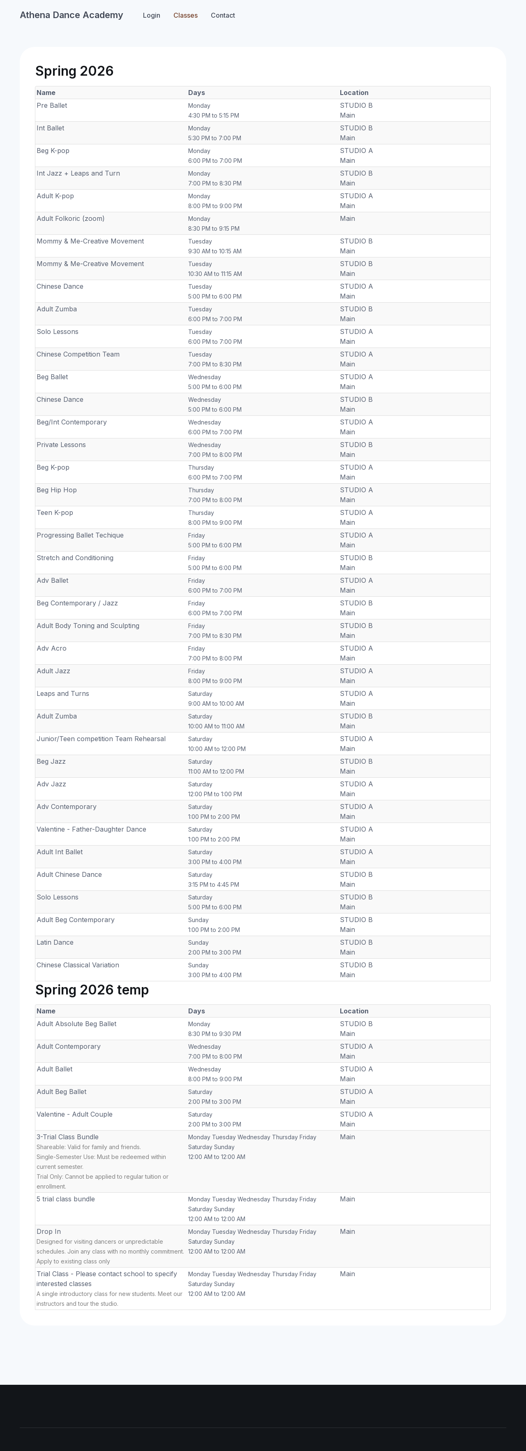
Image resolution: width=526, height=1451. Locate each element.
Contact (223, 15)
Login (151, 15)
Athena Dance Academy (71, 14)
